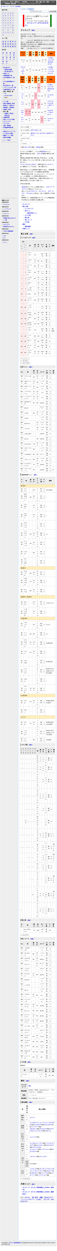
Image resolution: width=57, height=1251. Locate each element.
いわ (4, 235)
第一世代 (35, 1197)
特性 (9, 109)
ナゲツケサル (37, 1147)
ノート (31, 9)
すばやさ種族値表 (8, 231)
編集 (40, 2)
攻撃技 (6, 113)
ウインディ (22, 104)
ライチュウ (6, 204)
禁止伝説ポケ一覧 (8, 85)
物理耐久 (5, 107)
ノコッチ (48, 1143)
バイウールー (45, 1149)
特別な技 (7, 115)
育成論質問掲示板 (8, 127)
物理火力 (5, 105)
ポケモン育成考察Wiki (15, 1242)
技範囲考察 (6, 117)
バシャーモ (22, 96)
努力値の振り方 (9, 71)
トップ (31, 2)
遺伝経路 (28, 226)
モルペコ (48, 1131)
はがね (49, 133)
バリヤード (33, 191)
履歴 (47, 2)
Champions (5, 2)
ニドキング (33, 1169)
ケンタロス (33, 1122)
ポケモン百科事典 (15, 6)
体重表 (5, 109)
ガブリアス (6, 224)
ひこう (5, 242)
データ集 (5, 101)
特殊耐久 (12, 107)
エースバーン (22, 119)
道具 (4, 119)
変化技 (11, 113)
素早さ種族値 (7, 103)
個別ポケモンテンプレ (9, 131)
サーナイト (42, 191)
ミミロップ (40, 1171)
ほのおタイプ (48, 1197)
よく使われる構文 (8, 133)
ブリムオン (29, 193)
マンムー (45, 1122)
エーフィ (32, 1117)
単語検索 (7, 3)
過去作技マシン (32, 213)
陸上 (30, 1086)
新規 (37, 2)
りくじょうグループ (27, 1199)
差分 (44, 2)
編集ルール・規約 (8, 135)
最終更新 (13, 3)
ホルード (49, 1171)
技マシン (28, 211)
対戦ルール (6, 73)
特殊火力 (12, 105)
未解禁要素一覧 (7, 75)
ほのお (33, 133)
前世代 (12, 2)
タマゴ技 (28, 215)
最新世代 (17, 2)
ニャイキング (38, 1131)
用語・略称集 (7, 125)
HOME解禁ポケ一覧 (9, 77)
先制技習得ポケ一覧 (9, 89)
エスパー (49, 187)
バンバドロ (45, 1173)
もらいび (50, 60)
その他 (27, 222)
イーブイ (39, 1143)
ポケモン (27, 1197)
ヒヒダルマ (22, 112)
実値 (13, 103)
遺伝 (24, 224)
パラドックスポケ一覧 (9, 87)
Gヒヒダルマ (48, 1124)
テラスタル (6, 123)
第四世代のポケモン (9, 226)
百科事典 (24, 2)
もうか (49, 95)
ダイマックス (7, 121)
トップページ (7, 209)
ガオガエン (33, 1129)
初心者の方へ (7, 67)
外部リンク (26, 228)
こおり (41, 133)
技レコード (28, 220)
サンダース (43, 1169)
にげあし (50, 58)
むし (4, 237)
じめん (36, 130)
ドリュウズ (43, 1156)
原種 (41, 1197)
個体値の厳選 (8, 69)
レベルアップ (29, 208)
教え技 (27, 217)
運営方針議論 (7, 137)
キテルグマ (43, 1129)
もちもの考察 (11, 119)
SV (5, 93)
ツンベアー (35, 1126)
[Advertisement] (9, 170)
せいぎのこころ (50, 105)
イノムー (39, 1122)
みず (32, 130)
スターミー (6, 213)
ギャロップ (5, 6)
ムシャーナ (33, 1137)
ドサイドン (33, 1156)
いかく (49, 101)
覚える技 (25, 206)
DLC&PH (9, 95)
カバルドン (40, 1145)
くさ (36, 133)
